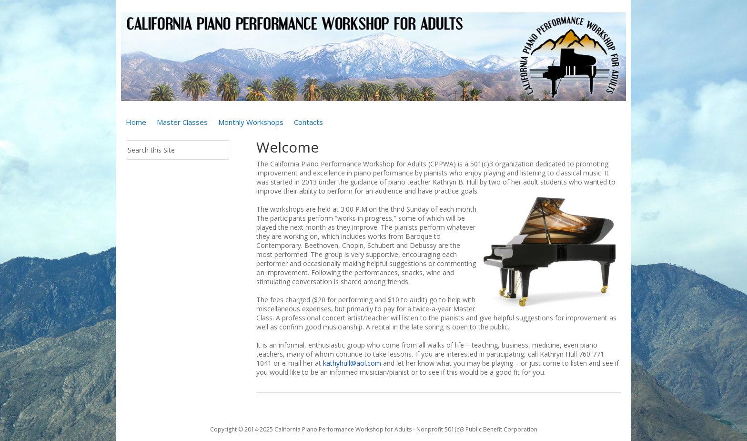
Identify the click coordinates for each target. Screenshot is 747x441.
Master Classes (182, 123)
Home (136, 123)
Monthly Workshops (250, 123)
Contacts (308, 123)
